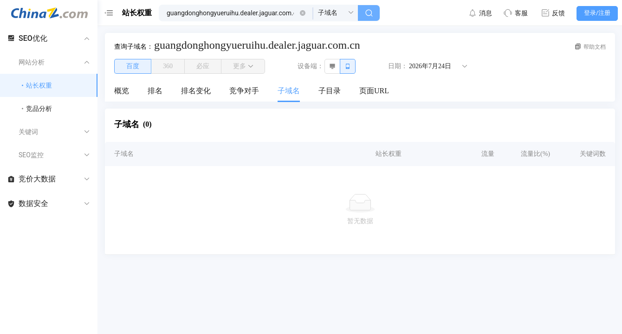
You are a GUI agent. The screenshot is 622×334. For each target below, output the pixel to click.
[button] (302, 13)
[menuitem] (121, 91)
